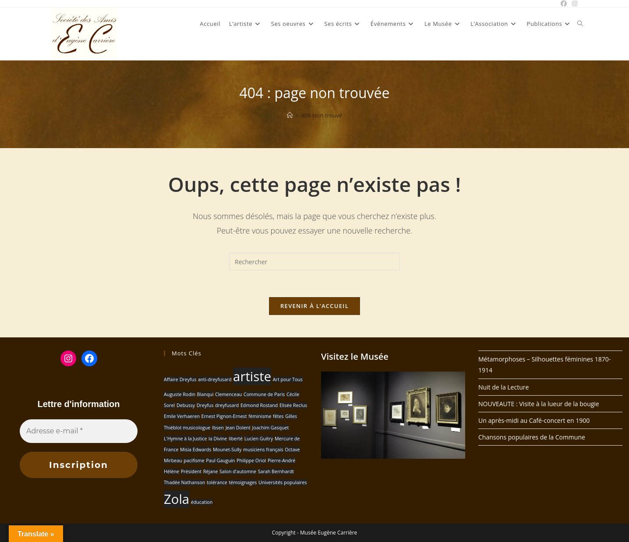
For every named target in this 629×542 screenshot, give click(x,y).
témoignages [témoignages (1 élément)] (243, 482)
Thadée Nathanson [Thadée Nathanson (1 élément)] (184, 482)
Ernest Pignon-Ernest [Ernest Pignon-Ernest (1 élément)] (224, 416)
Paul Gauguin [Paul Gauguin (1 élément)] (220, 460)
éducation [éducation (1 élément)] (202, 502)
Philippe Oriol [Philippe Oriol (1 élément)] (251, 460)
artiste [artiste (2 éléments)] (252, 376)
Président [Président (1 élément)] (191, 471)
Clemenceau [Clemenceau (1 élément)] (228, 394)
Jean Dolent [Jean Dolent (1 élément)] (238, 428)
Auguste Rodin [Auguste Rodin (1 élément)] (179, 394)
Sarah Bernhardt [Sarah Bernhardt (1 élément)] (276, 471)
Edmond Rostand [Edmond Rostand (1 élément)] (259, 405)
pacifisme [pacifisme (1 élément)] (194, 460)
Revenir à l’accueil (314, 306)
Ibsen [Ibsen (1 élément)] (218, 428)
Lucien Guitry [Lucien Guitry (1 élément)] (258, 439)
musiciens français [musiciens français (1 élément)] (263, 449)
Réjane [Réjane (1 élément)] (210, 471)
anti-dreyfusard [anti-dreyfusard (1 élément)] (215, 379)
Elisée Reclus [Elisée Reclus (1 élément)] (293, 405)
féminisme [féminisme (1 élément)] (259, 416)
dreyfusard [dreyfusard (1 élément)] (227, 405)
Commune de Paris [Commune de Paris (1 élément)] (264, 394)
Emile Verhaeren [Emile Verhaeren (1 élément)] (182, 416)
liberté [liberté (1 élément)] (236, 439)
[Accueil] (290, 115)
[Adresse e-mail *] (79, 431)
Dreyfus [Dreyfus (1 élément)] (205, 405)
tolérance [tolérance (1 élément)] (217, 482)
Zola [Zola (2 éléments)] (176, 499)
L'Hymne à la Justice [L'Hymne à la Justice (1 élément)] (185, 439)
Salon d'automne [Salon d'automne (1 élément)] (237, 471)
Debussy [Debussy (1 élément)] (186, 405)
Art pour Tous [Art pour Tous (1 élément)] (288, 379)
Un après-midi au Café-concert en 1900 (534, 420)
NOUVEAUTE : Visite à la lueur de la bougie (538, 404)
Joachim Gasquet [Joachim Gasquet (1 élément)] (270, 428)
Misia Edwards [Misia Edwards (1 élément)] (195, 449)
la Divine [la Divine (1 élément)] (217, 439)
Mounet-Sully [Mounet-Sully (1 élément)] (227, 449)
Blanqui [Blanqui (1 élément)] (205, 394)
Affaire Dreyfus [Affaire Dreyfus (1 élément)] (180, 379)
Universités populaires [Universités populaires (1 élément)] (282, 482)
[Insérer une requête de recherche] (314, 261)
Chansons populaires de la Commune (531, 437)
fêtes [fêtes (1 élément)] (278, 416)
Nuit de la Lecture (503, 387)
